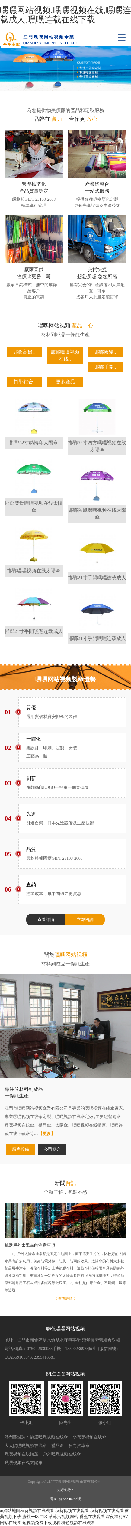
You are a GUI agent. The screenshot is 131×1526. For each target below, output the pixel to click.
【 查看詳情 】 (65, 1298)
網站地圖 (11, 1510)
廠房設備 (20, 1149)
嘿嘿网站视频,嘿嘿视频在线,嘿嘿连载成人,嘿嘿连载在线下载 (65, 14)
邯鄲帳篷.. (105, 352)
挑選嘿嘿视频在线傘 (49, 1437)
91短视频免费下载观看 (39, 1523)
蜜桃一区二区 (35, 1516)
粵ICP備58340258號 (65, 1499)
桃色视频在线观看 (78, 1523)
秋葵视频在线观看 (37, 1510)
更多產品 (65, 381)
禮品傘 (57, 1445)
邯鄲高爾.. (24, 352)
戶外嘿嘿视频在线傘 (62, 1454)
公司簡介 (52, 1149)
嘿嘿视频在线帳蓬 (21, 1454)
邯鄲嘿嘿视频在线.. (64, 355)
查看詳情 (45, 919)
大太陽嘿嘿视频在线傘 (26, 1445)
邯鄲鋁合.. (25, 381)
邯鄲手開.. (105, 366)
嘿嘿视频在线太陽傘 (24, 1462)
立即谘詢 (85, 919)
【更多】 (46, 1133)
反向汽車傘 (79, 1445)
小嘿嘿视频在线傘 (89, 1437)
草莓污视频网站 (63, 1516)
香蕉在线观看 (92, 1516)
